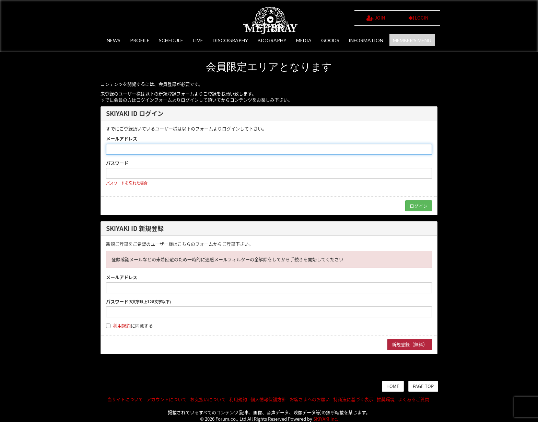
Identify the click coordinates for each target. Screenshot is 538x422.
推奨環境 (386, 399)
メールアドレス (121, 139)
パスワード (117, 163)
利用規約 (122, 325)
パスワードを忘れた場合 (127, 183)
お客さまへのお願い (310, 399)
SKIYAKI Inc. (325, 418)
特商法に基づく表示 (353, 399)
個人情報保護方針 (268, 399)
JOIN (375, 17)
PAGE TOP (423, 386)
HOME (392, 386)
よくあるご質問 (413, 399)
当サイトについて (125, 399)
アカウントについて (167, 399)
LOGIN (418, 17)
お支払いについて (208, 399)
